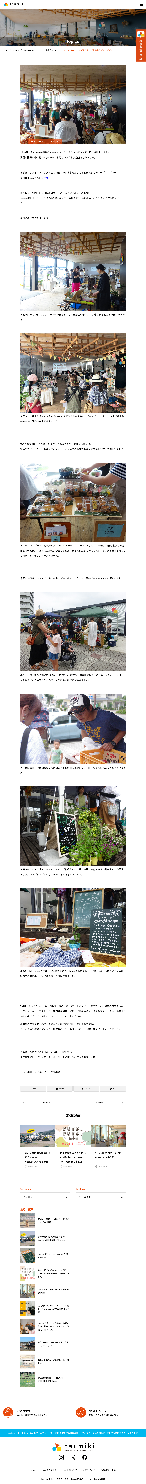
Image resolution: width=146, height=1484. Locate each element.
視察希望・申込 (108, 1470)
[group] (37, 1148)
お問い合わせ (89, 1470)
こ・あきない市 (53, 141)
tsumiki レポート (36, 141)
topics (33, 1470)
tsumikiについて (69, 1470)
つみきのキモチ (49, 1470)
